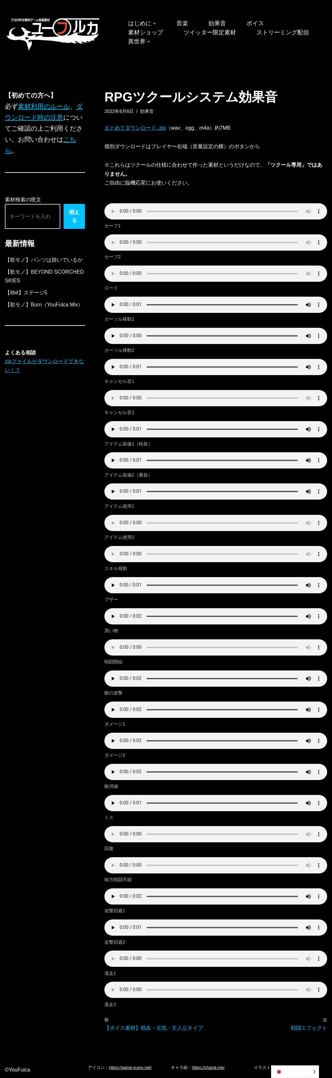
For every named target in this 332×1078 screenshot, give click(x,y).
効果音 (217, 23)
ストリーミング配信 (282, 32)
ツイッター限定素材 (210, 32)
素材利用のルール (44, 106)
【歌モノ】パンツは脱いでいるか (44, 260)
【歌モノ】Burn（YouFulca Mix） (44, 304)
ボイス (255, 23)
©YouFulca (17, 1069)
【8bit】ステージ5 (26, 292)
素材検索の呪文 (23, 199)
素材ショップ (145, 32)
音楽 (182, 23)
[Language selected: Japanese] (295, 1071)
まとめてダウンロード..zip (135, 128)
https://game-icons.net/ (130, 1067)
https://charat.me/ (208, 1067)
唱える (74, 216)
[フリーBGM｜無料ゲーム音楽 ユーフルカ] (53, 33)
